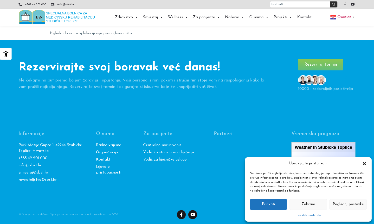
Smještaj (153, 17)
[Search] (333, 4)
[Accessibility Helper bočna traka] (6, 54)
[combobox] (300, 4)
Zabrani (308, 204)
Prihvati (268, 204)
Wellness (178, 17)
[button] (364, 163)
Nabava (235, 17)
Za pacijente (206, 17)
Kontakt (304, 17)
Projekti (283, 17)
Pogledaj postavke (348, 204)
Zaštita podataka (310, 215)
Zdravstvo (126, 17)
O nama (259, 17)
